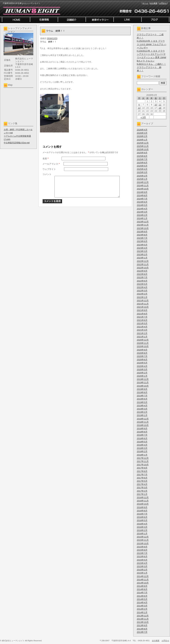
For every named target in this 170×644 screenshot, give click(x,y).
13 (139, 108)
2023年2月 (142, 254)
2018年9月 (142, 428)
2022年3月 (142, 290)
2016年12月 (143, 497)
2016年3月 (142, 527)
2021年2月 (142, 333)
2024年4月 (142, 208)
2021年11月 (143, 303)
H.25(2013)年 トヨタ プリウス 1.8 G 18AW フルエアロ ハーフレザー (151, 44)
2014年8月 (142, 589)
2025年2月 (142, 176)
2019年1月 (142, 415)
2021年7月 (142, 317)
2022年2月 (142, 294)
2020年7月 (142, 356)
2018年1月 (142, 455)
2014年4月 (142, 602)
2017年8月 (142, 471)
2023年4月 (142, 248)
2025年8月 (142, 156)
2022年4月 (142, 287)
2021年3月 (142, 330)
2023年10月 (143, 228)
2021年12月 (143, 300)
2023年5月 (142, 244)
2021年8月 (142, 313)
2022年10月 (143, 267)
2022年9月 (142, 271)
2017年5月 (142, 481)
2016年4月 (142, 524)
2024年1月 (142, 218)
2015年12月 (143, 537)
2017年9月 (142, 468)
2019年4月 (142, 405)
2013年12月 (143, 615)
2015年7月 (142, 553)
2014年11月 (143, 579)
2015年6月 (142, 556)
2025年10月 (143, 149)
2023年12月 (143, 221)
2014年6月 (142, 596)
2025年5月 (142, 166)
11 (160, 104)
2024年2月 (142, 215)
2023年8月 (142, 235)
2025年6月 (142, 162)
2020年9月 (142, 350)
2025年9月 (142, 152)
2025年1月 (142, 179)
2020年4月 (142, 366)
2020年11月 (143, 343)
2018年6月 (142, 438)
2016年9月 (142, 507)
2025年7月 (142, 159)
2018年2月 (142, 451)
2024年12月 (143, 182)
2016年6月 (142, 517)
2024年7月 (142, 198)
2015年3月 (142, 566)
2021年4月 (142, 326)
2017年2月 (142, 491)
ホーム (145, 3)
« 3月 (143, 117)
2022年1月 (142, 297)
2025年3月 (142, 172)
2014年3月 (142, 605)
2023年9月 (142, 231)
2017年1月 (142, 494)
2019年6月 (142, 399)
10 (155, 104)
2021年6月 (142, 320)
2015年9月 (142, 546)
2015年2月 (142, 569)
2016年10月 (143, 504)
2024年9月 (142, 192)
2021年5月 (142, 323)
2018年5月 (142, 441)
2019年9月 (142, 389)
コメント (47, 174)
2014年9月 (142, 586)
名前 (46, 158)
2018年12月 (143, 418)
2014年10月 (143, 583)
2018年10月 (143, 425)
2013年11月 (143, 619)
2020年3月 (142, 369)
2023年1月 (142, 257)
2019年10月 (143, 386)
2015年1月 (142, 573)
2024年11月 (143, 185)
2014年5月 (142, 599)
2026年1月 (142, 139)
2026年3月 (142, 133)
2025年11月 (143, 146)
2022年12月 (143, 261)
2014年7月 (142, 592)
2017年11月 (143, 461)
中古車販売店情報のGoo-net (17, 142)
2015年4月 (142, 563)
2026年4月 (142, 129)
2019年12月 (143, 379)
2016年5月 (142, 520)
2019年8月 (142, 392)
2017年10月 (143, 464)
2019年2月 (142, 412)
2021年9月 (142, 310)
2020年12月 (143, 340)
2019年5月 (142, 402)
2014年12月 (143, 576)
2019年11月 (143, 382)
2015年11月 (143, 540)
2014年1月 (142, 612)
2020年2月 (142, 372)
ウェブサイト (49, 169)
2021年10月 (143, 307)
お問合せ (163, 3)
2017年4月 (142, 484)
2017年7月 (142, 474)
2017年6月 (142, 477)
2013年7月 (142, 632)
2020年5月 (142, 363)
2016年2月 (142, 530)
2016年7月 (142, 514)
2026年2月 (142, 136)
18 (160, 108)
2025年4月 (142, 169)
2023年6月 (142, 241)
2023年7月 (142, 238)
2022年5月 (142, 284)
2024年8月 (142, 195)
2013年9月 (142, 625)
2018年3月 (142, 448)
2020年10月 (143, 346)
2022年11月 (143, 264)
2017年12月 (143, 458)
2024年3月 (142, 212)
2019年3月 (142, 409)
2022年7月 (142, 277)
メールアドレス (51, 164)
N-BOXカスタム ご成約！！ (151, 64)
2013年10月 (143, 622)
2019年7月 (142, 395)
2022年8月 (142, 274)
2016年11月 (143, 500)
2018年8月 (142, 431)
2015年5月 (142, 560)
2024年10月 (143, 189)
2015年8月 (142, 550)
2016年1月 (142, 533)
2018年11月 (143, 422)
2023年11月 (143, 225)
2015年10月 (143, 543)
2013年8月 (142, 629)
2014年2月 (142, 609)
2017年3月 (142, 487)
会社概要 (154, 3)
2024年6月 (142, 202)
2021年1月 (142, 336)
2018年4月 (142, 445)
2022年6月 (142, 281)
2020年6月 (142, 359)
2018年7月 (142, 435)
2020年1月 (142, 376)
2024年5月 (142, 205)
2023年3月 (142, 251)
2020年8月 (142, 353)
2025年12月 (143, 143)
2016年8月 (142, 510)
